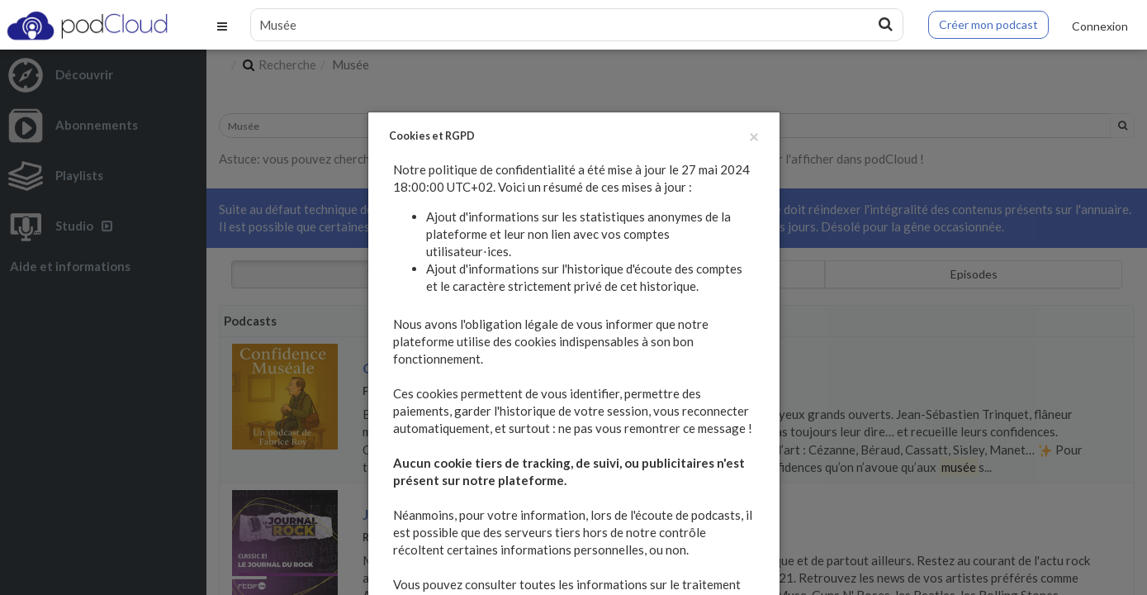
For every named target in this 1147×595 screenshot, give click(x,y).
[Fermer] (754, 136)
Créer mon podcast (988, 24)
